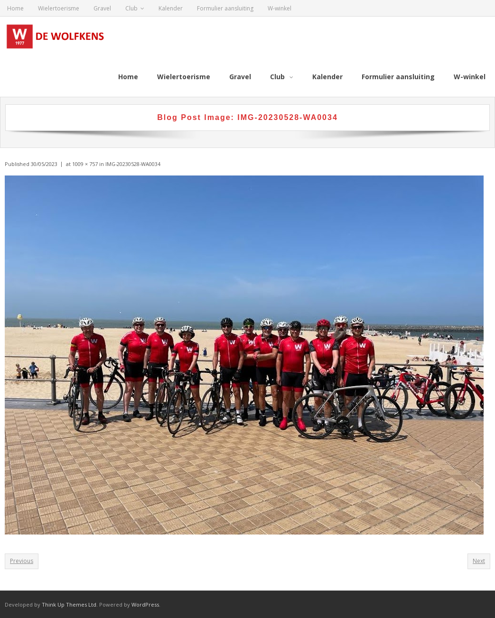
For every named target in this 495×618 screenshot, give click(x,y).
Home (15, 8)
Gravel (102, 8)
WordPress (145, 604)
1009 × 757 (85, 163)
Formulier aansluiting (225, 8)
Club (131, 8)
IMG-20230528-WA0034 (132, 163)
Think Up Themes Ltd (69, 604)
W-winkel (279, 8)
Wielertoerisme (58, 8)
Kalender (171, 8)
